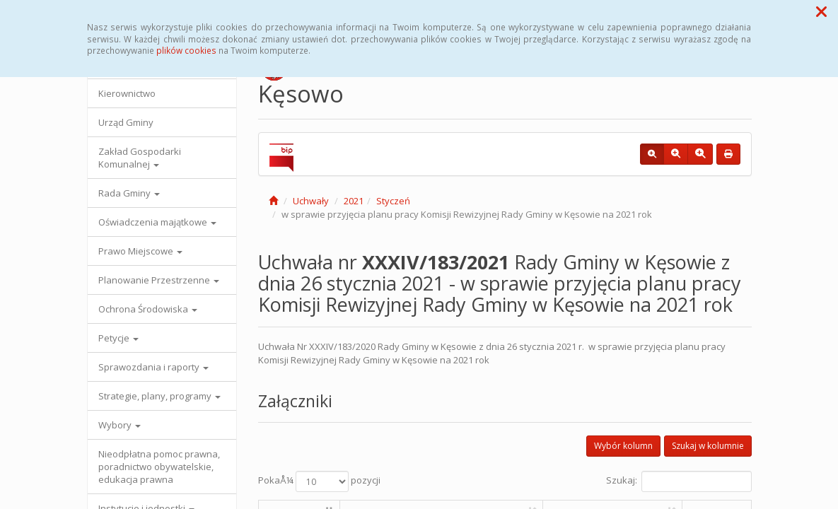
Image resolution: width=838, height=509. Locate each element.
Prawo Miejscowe (140, 251)
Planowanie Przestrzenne (158, 280)
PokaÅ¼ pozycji (319, 481)
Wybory (119, 425)
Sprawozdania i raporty (153, 367)
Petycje (118, 338)
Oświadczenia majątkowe (157, 222)
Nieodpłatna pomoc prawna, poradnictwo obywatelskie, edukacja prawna (159, 466)
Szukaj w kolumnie (708, 446)
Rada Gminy (129, 193)
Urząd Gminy (125, 122)
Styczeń (393, 200)
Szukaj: (679, 481)
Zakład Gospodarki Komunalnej (139, 157)
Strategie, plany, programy (159, 396)
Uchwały (311, 200)
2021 (353, 200)
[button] (821, 11)
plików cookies (186, 50)
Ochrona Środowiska (147, 309)
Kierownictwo (127, 93)
